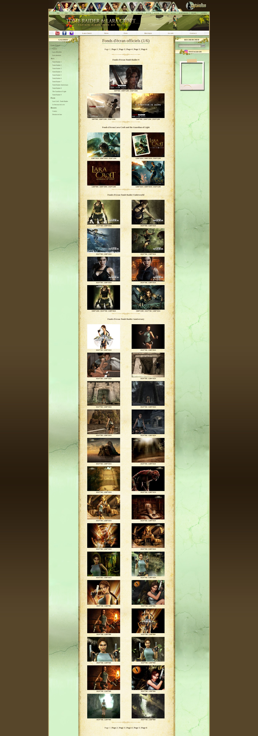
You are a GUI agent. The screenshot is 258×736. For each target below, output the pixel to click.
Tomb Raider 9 (57, 95)
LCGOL (157, 13)
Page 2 (115, 49)
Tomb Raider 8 (57, 88)
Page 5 (137, 49)
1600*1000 (103, 187)
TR (132, 13)
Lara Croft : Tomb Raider (60, 101)
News (106, 33)
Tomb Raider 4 (57, 72)
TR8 (123, 13)
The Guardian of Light (59, 91)
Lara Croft (87, 33)
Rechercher (191, 40)
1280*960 (107, 606)
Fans (126, 33)
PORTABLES (183, 13)
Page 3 (122, 49)
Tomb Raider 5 (57, 75)
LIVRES (204, 13)
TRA (115, 13)
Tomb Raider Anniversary (60, 85)
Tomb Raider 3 (57, 68)
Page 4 (129, 49)
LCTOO (165, 13)
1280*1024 (95, 158)
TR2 (66, 13)
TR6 (99, 13)
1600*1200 (125, 91)
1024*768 (99, 226)
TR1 (58, 13)
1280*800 (94, 187)
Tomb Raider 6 (57, 78)
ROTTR (140, 13)
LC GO (173, 13)
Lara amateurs (56, 55)
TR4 (82, 13)
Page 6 (144, 49)
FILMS (193, 13)
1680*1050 (103, 158)
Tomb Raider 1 (57, 62)
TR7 (107, 13)
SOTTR (148, 13)
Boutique (148, 33)
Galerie (54, 49)
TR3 (74, 13)
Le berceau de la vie (58, 104)
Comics (54, 111)
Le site (171, 33)
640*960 (117, 91)
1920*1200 (111, 119)
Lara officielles (57, 52)
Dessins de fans (57, 114)
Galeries (63, 40)
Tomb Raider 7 (57, 81)
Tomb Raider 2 (57, 65)
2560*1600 (134, 91)
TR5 (91, 13)
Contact (193, 33)
